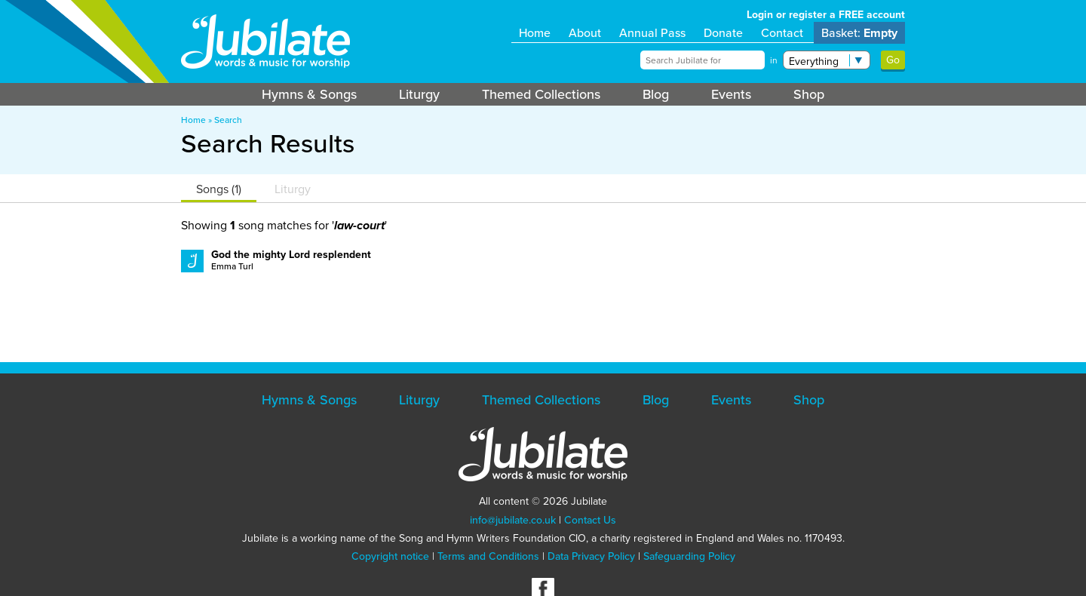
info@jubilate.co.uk (513, 520)
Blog (656, 94)
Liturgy (419, 94)
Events (731, 94)
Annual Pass (652, 32)
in (774, 60)
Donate (723, 32)
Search (228, 120)
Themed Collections (541, 94)
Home (535, 32)
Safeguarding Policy (689, 556)
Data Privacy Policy (591, 556)
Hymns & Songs (309, 94)
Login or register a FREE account (826, 15)
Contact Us (590, 520)
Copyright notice (390, 556)
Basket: (859, 32)
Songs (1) (218, 189)
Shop (808, 94)
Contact (782, 32)
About (585, 32)
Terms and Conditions (488, 556)
